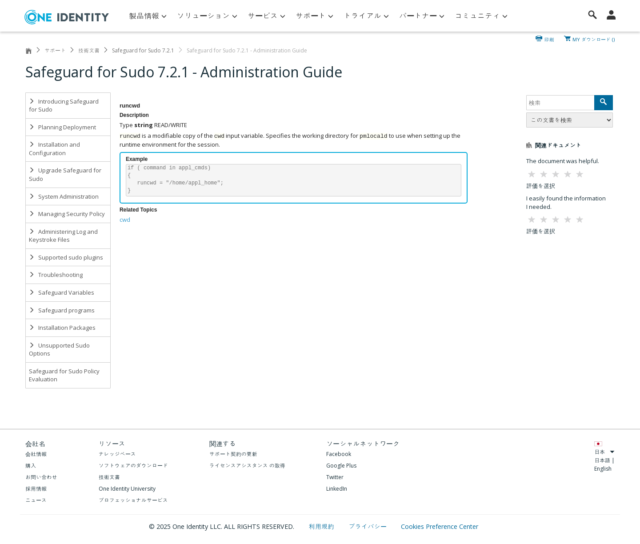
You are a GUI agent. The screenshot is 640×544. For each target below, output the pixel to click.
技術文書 (89, 50)
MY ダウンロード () (593, 39)
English (603, 468)
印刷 (549, 39)
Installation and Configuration (54, 148)
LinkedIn (336, 488)
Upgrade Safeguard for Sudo (65, 174)
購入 (30, 465)
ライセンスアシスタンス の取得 (247, 465)
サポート (55, 50)
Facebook (338, 454)
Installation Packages (62, 328)
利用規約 (322, 526)
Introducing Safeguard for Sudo (64, 105)
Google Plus (341, 465)
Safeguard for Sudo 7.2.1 (143, 50)
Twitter (335, 477)
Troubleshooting (56, 275)
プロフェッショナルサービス (133, 500)
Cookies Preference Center (439, 526)
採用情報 (36, 488)
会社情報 (36, 454)
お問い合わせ (41, 477)
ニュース (36, 500)
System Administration (64, 196)
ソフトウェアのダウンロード (133, 465)
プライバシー (368, 526)
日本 (604, 452)
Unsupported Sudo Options (59, 349)
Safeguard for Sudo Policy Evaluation (64, 375)
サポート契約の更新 (233, 454)
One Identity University (127, 488)
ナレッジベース (117, 454)
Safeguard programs (62, 310)
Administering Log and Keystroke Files (63, 236)
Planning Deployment (62, 127)
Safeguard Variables (61, 292)
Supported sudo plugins (66, 257)
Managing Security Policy (67, 214)
